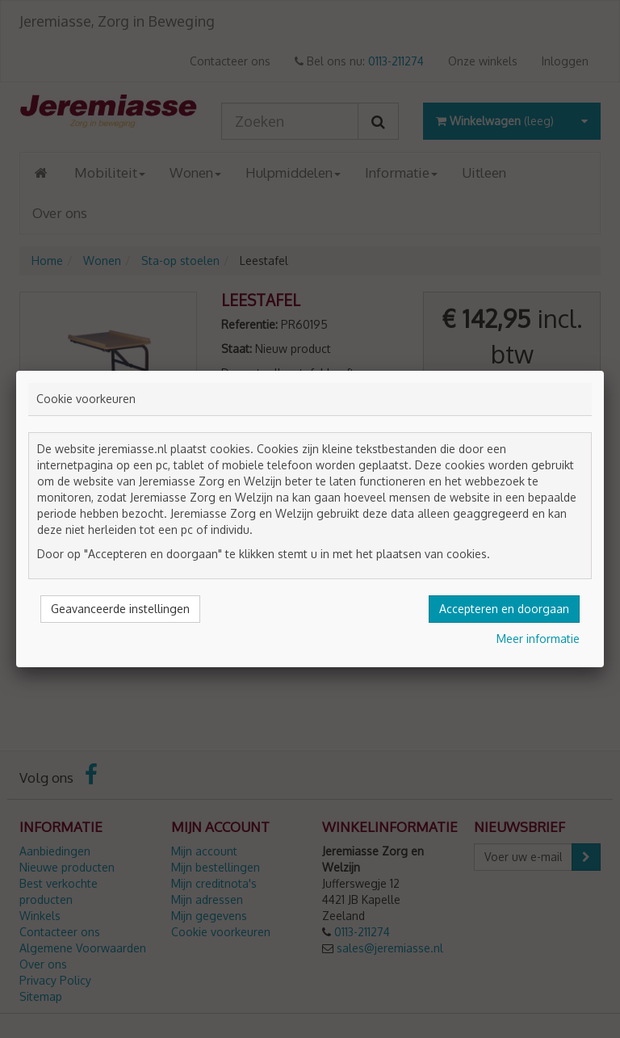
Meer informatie (538, 638)
